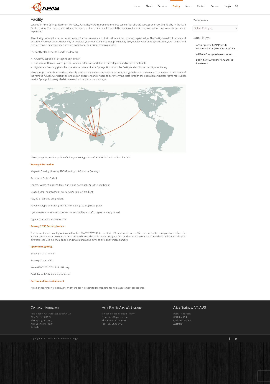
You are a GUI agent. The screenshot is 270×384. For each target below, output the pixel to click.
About (149, 6)
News (188, 6)
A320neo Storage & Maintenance (214, 59)
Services (162, 6)
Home (137, 6)
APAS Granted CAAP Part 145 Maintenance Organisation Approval (215, 51)
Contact (201, 6)
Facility (176, 6)
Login (228, 6)
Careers (215, 6)
